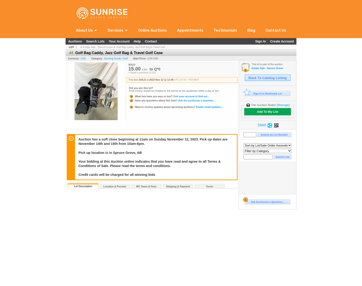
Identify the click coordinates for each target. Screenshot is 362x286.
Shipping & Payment (178, 186)
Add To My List (267, 111)
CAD (83, 58)
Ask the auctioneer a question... (172, 100)
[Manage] (283, 105)
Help (137, 41)
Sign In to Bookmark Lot (263, 93)
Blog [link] (251, 30)
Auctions (75, 41)
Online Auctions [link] (152, 30)
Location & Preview (114, 186)
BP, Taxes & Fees (146, 186)
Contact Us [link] (275, 30)
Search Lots (95, 41)
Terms (209, 186)
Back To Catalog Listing (267, 78)
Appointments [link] (190, 30)
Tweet (262, 124)
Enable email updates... (176, 107)
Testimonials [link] (225, 30)
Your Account (119, 41)
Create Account (282, 41)
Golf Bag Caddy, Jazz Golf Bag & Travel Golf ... (142, 47)
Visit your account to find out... (169, 96)
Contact (151, 41)
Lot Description (83, 186)
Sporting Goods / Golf (115, 58)
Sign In (260, 41)
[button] (86, 30)
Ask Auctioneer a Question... (264, 201)
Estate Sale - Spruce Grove (98, 47)
